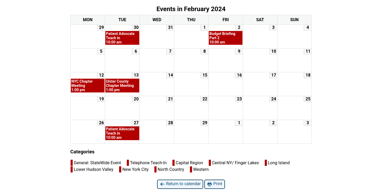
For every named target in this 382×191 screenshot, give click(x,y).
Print (214, 184)
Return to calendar (180, 184)
